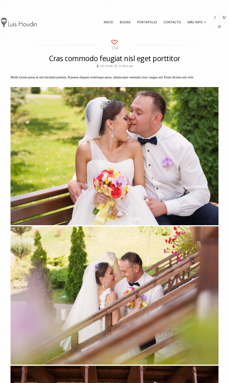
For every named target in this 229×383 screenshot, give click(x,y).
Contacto (172, 22)
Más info (196, 21)
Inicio (108, 22)
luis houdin (106, 66)
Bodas (125, 22)
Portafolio (147, 22)
